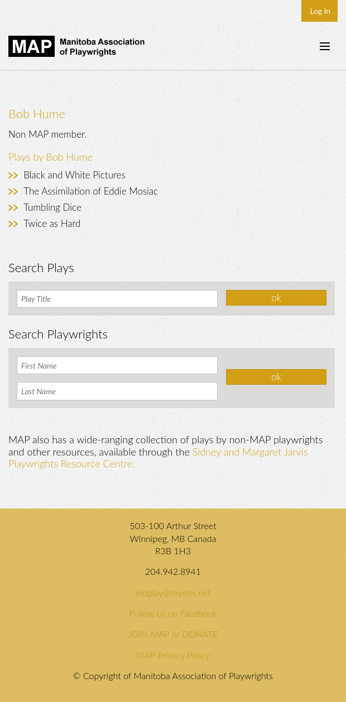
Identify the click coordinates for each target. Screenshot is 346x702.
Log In (320, 11)
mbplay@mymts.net (172, 592)
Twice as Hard (51, 223)
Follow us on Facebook (173, 613)
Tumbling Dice (52, 207)
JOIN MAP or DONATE (173, 633)
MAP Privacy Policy (173, 655)
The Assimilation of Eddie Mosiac (90, 191)
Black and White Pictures (74, 175)
